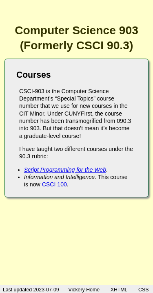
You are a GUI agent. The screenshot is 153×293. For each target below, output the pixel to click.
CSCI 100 (54, 184)
